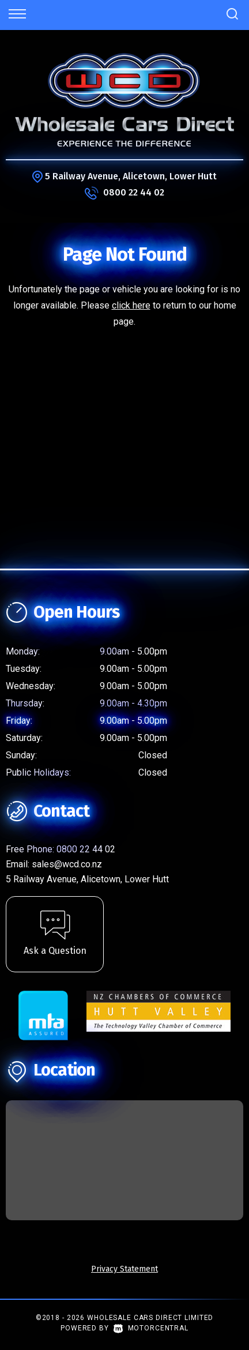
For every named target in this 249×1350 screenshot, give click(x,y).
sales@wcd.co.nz (67, 864)
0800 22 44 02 (133, 192)
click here (131, 305)
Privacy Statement (124, 1269)
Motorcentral (151, 1328)
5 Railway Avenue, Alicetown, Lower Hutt (131, 176)
